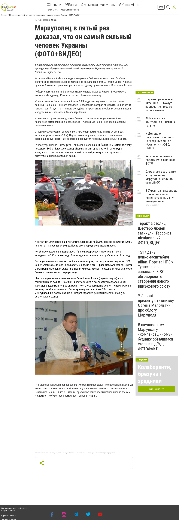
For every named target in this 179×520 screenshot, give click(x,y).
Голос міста (52, 10)
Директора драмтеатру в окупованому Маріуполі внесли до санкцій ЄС (160, 177)
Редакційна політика (70, 10)
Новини (54, 4)
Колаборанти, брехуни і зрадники (154, 374)
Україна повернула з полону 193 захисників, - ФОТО (161, 159)
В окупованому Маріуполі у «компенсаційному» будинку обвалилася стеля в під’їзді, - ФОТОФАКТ (155, 336)
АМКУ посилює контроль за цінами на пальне (160, 122)
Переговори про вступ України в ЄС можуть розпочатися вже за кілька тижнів (160, 104)
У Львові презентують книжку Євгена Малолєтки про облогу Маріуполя (156, 305)
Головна (4, 15)
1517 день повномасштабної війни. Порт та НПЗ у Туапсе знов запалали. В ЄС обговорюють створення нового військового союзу (155, 269)
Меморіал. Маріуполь (97, 4)
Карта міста (128, 4)
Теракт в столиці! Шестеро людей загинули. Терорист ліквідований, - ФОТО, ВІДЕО (154, 233)
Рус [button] (161, 7)
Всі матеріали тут (156, 389)
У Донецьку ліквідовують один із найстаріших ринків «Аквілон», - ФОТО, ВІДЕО (159, 141)
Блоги (71, 4)
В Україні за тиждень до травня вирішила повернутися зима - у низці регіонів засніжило (161, 198)
